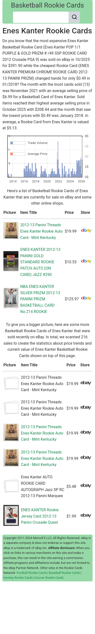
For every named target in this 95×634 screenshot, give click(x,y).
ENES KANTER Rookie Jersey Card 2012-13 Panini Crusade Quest (40, 516)
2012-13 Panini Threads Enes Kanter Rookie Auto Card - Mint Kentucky (41, 231)
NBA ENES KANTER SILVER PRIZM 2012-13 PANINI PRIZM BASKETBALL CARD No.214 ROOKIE (40, 299)
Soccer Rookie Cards (49, 577)
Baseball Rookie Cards (64, 573)
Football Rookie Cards (31, 573)
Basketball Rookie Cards (47, 5)
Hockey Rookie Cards (18, 577)
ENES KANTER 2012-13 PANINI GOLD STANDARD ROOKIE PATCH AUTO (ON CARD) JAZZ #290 (40, 262)
